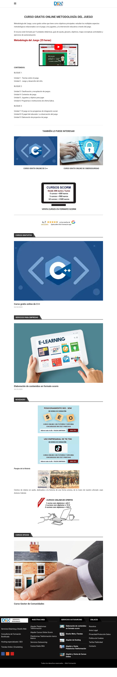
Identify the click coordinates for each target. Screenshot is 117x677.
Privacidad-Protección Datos (100, 634)
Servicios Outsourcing (39, 642)
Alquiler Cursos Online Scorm (42, 632)
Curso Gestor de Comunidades (29, 603)
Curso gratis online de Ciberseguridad (81, 168)
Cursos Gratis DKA (38, 646)
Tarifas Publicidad (96, 642)
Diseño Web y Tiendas (74, 634)
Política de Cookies (96, 638)
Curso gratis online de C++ (35, 168)
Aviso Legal (93, 630)
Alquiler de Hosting (73, 640)
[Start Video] (58, 55)
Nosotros (92, 626)
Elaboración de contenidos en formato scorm (36, 386)
